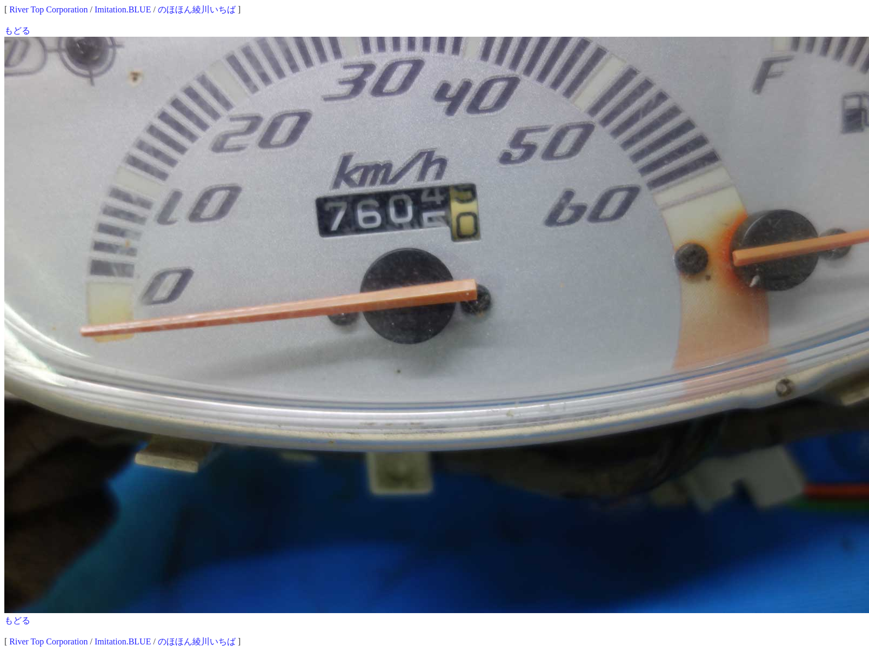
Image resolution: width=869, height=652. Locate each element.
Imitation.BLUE (123, 9)
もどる (17, 30)
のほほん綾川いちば (197, 9)
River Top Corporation (48, 9)
